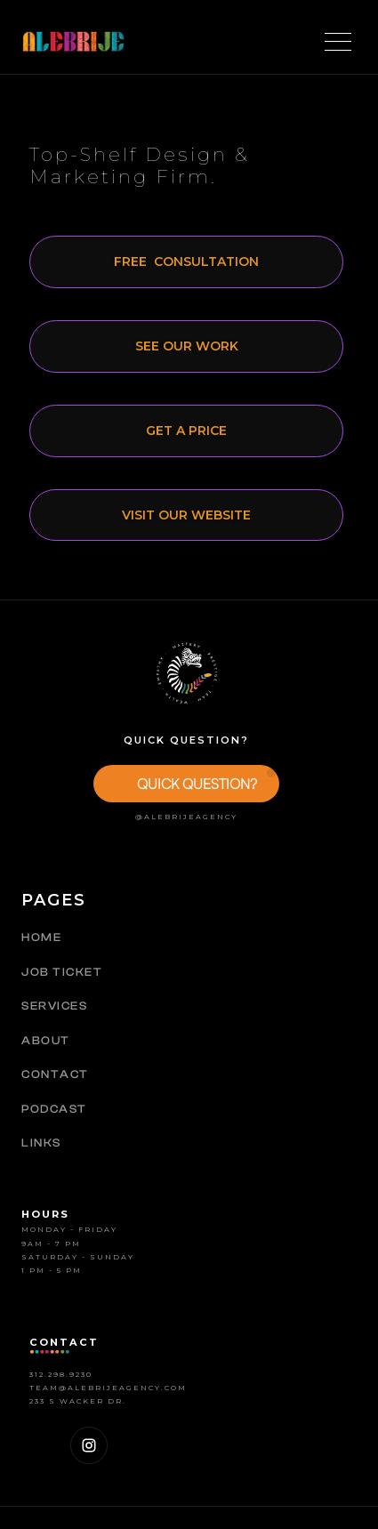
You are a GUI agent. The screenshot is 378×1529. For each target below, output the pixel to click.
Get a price (186, 430)
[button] (186, 783)
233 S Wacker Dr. (77, 1400)
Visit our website (186, 515)
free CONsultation (186, 261)
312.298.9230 (60, 1374)
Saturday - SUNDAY (77, 1256)
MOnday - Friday (69, 1229)
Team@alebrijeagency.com (108, 1387)
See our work (186, 346)
